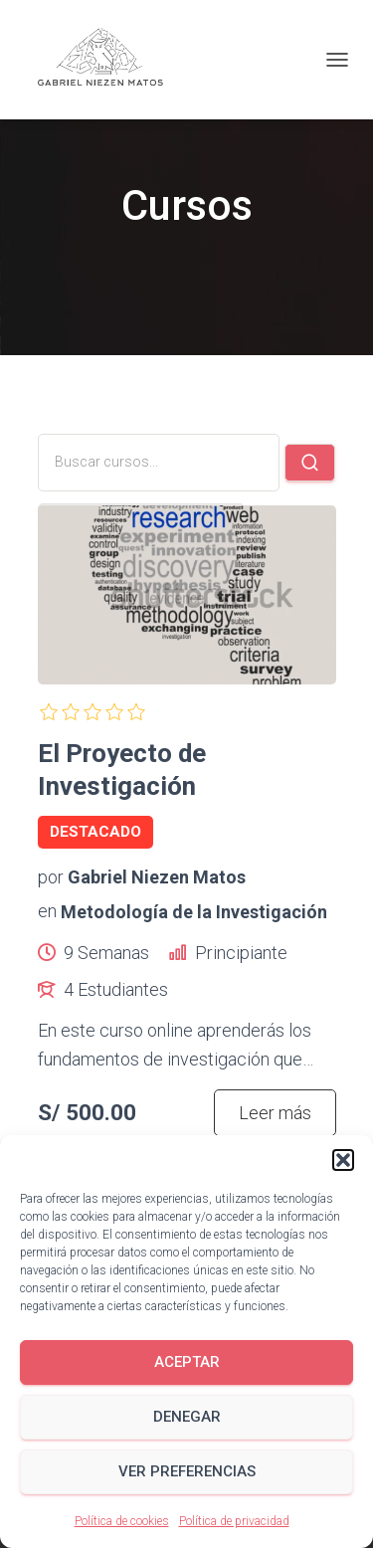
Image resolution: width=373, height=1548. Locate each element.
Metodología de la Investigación (194, 910)
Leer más (275, 1112)
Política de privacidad (234, 1521)
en (47, 910)
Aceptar (187, 1362)
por (51, 877)
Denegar (187, 1417)
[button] (343, 1160)
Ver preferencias (187, 1471)
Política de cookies (122, 1521)
